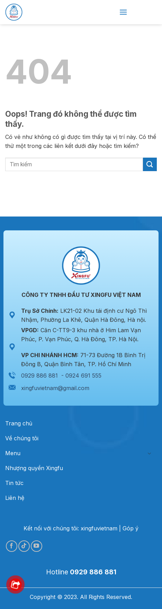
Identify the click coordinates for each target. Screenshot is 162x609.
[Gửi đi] (150, 164)
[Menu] (123, 11)
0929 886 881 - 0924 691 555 (61, 375)
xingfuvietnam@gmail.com (55, 388)
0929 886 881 (93, 572)
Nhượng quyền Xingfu (34, 468)
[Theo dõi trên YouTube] (36, 546)
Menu (12, 453)
